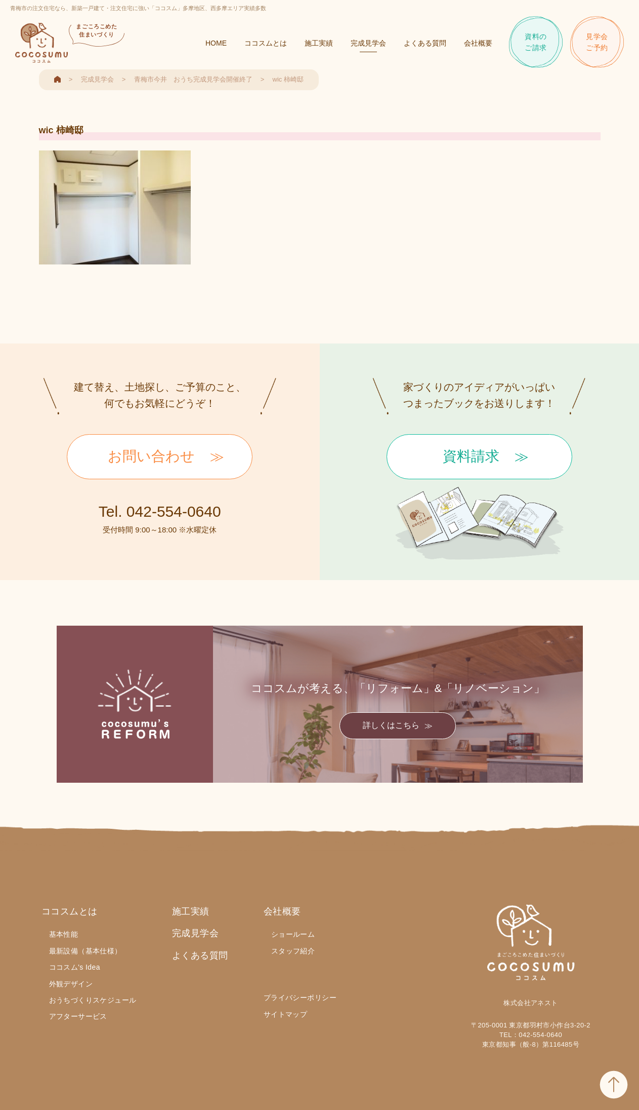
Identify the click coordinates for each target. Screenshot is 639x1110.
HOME (216, 43)
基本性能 (63, 934)
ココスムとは (265, 43)
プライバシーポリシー (300, 997)
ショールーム (293, 934)
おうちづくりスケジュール (93, 1000)
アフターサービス (78, 1016)
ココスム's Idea (74, 967)
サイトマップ (286, 1014)
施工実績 (319, 43)
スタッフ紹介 (293, 951)
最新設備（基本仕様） (85, 951)
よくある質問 (425, 43)
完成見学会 (368, 43)
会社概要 (478, 43)
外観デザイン (71, 984)
